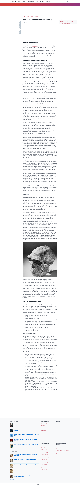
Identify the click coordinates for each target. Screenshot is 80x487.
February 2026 (45, 452)
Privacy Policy (32, 1)
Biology (44, 427)
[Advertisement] (40, 10)
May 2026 (45, 447)
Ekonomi (44, 430)
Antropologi (44, 423)
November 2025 (45, 457)
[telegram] (20, 28)
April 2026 (44, 449)
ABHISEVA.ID (13, 1)
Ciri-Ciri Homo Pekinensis (65, 23)
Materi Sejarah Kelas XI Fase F (63, 448)
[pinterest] (20, 31)
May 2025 (45, 467)
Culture (44, 428)
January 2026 (45, 454)
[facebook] (20, 22)
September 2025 (46, 461)
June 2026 (44, 445)
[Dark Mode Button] (67, 1)
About (20, 1)
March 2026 (45, 450)
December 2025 (46, 456)
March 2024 (45, 471)
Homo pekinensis (36, 45)
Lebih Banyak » (12, 479)
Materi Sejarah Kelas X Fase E (63, 447)
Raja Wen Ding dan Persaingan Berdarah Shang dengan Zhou (25, 459)
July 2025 (44, 464)
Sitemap (49, 1)
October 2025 (45, 459)
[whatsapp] (20, 26)
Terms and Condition (41, 1)
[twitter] (20, 24)
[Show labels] (43, 432)
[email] (20, 33)
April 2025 (44, 469)
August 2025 (45, 462)
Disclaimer (25, 1)
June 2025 (44, 466)
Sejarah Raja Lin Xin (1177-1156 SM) (20, 469)
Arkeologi (44, 425)
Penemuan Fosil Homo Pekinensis (66, 21)
